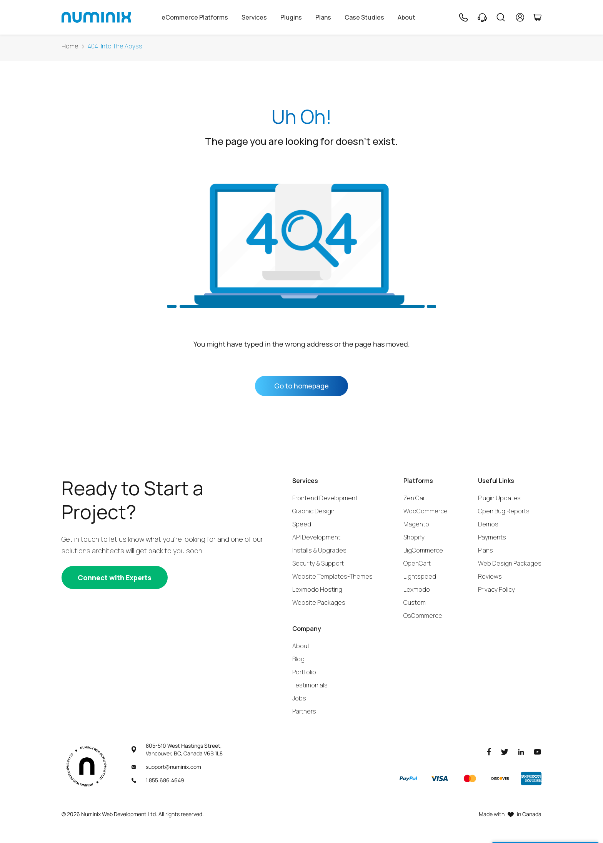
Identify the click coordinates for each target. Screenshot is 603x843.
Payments (492, 537)
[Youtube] (537, 751)
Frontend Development (325, 498)
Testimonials (310, 685)
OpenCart (417, 563)
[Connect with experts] (115, 577)
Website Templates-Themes (332, 576)
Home (70, 46)
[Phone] (463, 17)
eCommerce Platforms (195, 17)
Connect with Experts (115, 577)
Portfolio (304, 672)
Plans (323, 17)
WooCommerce (425, 511)
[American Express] (531, 778)
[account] (520, 17)
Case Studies (364, 17)
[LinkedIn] (521, 751)
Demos (488, 524)
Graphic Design (313, 511)
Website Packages (318, 602)
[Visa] (439, 778)
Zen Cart (415, 498)
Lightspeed (419, 576)
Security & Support (318, 563)
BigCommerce (423, 550)
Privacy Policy (496, 589)
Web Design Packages (509, 563)
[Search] (500, 17)
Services (254, 17)
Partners (304, 711)
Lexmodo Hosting (317, 589)
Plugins (291, 17)
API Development (316, 537)
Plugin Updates (499, 498)
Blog (298, 659)
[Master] (469, 778)
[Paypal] (408, 778)
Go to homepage (301, 385)
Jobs (299, 698)
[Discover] (500, 778)
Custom (414, 602)
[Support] (482, 17)
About (406, 17)
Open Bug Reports (504, 511)
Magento (416, 524)
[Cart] (537, 17)
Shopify (414, 537)
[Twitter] (504, 751)
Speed (301, 524)
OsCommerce (422, 615)
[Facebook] (489, 751)
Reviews (490, 576)
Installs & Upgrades (319, 550)
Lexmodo (416, 589)
